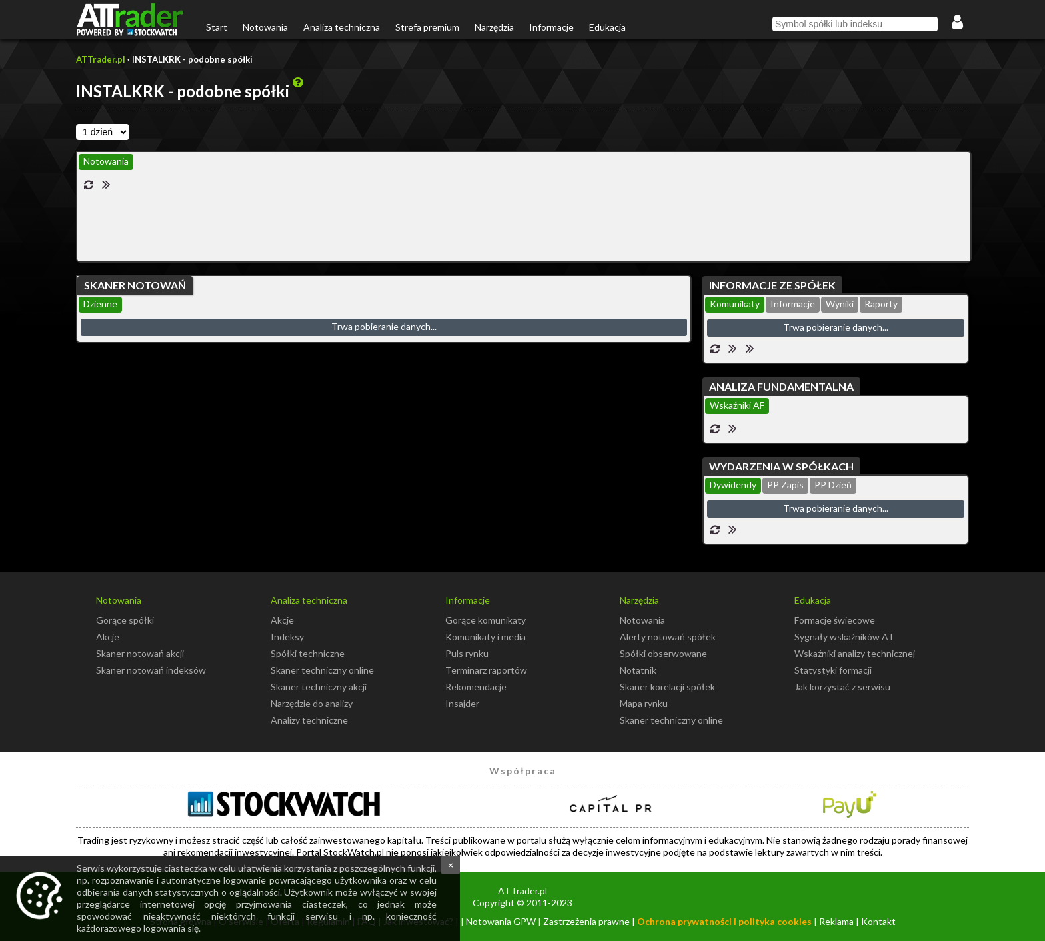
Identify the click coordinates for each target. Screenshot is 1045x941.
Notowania (265, 27)
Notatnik (638, 670)
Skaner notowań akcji (140, 653)
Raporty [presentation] (881, 303)
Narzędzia (494, 27)
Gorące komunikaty (485, 620)
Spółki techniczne (308, 653)
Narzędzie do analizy (312, 703)
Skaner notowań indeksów (151, 670)
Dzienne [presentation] (100, 303)
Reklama (836, 921)
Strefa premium (427, 27)
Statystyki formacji (833, 670)
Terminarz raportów (486, 670)
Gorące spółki (125, 620)
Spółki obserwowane (663, 653)
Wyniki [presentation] (840, 303)
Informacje (551, 27)
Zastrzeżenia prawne (586, 921)
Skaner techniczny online (322, 670)
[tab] (106, 162)
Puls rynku (467, 653)
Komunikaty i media (485, 636)
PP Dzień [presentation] (833, 484)
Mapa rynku (644, 703)
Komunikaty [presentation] (735, 303)
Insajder (462, 703)
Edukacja (607, 27)
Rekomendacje (476, 686)
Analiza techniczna (341, 27)
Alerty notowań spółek (668, 636)
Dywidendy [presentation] (733, 484)
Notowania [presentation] (106, 161)
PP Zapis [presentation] (785, 484)
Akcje (107, 636)
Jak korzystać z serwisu (842, 686)
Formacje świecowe (834, 620)
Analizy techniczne (309, 720)
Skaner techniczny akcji (319, 686)
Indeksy (287, 636)
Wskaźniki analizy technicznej (854, 653)
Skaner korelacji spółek (667, 686)
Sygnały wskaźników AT (844, 636)
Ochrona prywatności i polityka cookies (724, 921)
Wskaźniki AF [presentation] (737, 405)
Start (216, 27)
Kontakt (878, 921)
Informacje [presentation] (792, 303)
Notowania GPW (501, 921)
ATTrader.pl (100, 59)
